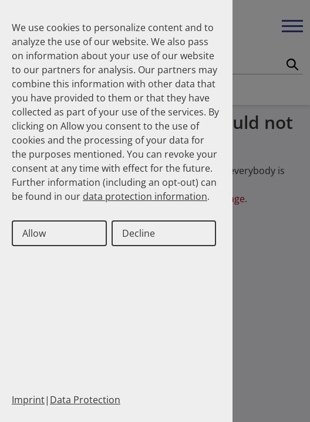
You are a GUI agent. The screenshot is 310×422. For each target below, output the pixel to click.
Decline (138, 233)
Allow (34, 233)
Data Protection (85, 399)
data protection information (145, 196)
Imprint (28, 399)
